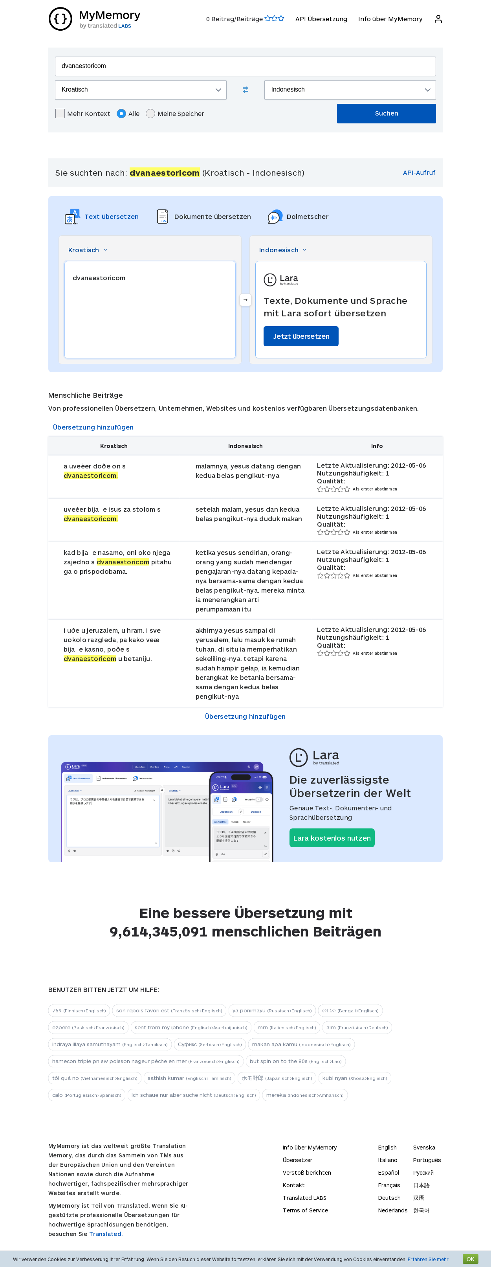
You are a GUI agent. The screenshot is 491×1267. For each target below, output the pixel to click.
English (387, 1147)
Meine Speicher (175, 113)
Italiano (388, 1160)
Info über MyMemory (390, 18)
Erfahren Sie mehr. (429, 1259)
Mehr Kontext (82, 113)
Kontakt (294, 1185)
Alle (128, 113)
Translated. (106, 1233)
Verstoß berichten (307, 1172)
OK (471, 1259)
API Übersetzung (321, 18)
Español (388, 1172)
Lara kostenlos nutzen (332, 838)
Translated (304, 1197)
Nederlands (393, 1210)
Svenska (424, 1147)
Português (427, 1160)
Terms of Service (305, 1210)
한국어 (421, 1210)
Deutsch (389, 1197)
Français (389, 1185)
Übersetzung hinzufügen (93, 427)
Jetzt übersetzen (301, 336)
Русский (423, 1172)
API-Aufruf (419, 172)
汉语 (418, 1197)
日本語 (421, 1185)
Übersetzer (297, 1160)
